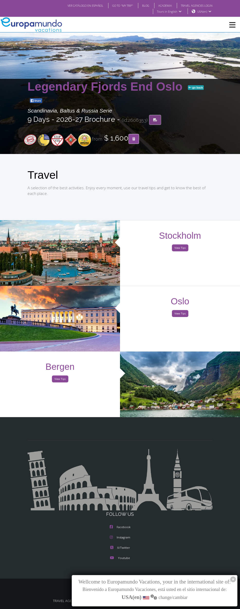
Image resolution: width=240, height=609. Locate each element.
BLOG (140, 5)
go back (196, 87)
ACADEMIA (160, 5)
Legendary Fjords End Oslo (106, 86)
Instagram (120, 537)
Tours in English (169, 11)
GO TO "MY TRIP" (115, 5)
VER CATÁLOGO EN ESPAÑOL (75, 5)
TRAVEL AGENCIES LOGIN (195, 5)
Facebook (120, 527)
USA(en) (204, 11)
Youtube (120, 558)
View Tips (180, 248)
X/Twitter (120, 548)
